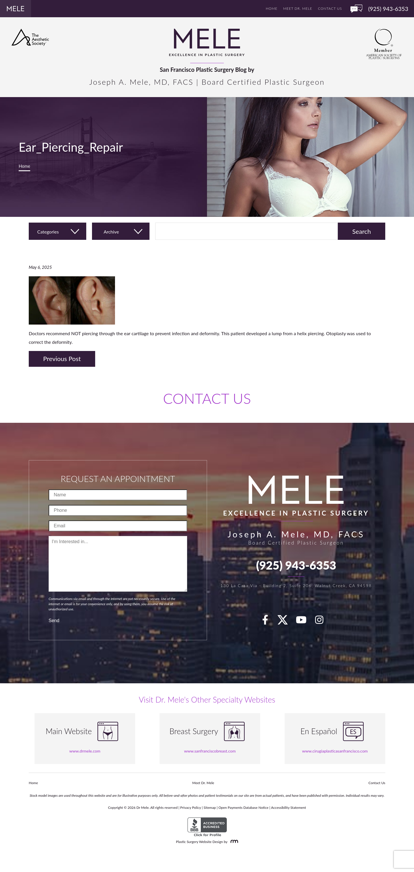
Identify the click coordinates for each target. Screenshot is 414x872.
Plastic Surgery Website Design (199, 842)
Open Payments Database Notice (243, 807)
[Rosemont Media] (233, 842)
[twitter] (285, 621)
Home (271, 8)
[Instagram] (322, 621)
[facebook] (268, 621)
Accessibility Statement (288, 807)
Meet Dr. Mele (297, 8)
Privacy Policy (190, 807)
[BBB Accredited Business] (207, 827)
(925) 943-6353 (296, 565)
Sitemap (210, 807)
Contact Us (330, 8)
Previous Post (62, 358)
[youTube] (304, 621)
